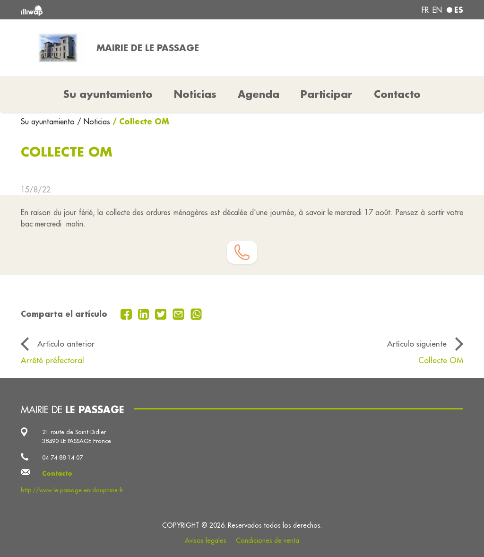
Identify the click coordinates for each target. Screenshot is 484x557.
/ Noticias (93, 121)
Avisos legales (205, 540)
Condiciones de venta (267, 540)
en (437, 10)
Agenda (258, 94)
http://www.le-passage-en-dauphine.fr (72, 490)
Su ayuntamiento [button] (108, 94)
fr (425, 10)
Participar (327, 94)
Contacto (397, 94)
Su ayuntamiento (49, 121)
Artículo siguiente (417, 343)
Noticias (195, 94)
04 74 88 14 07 (62, 457)
